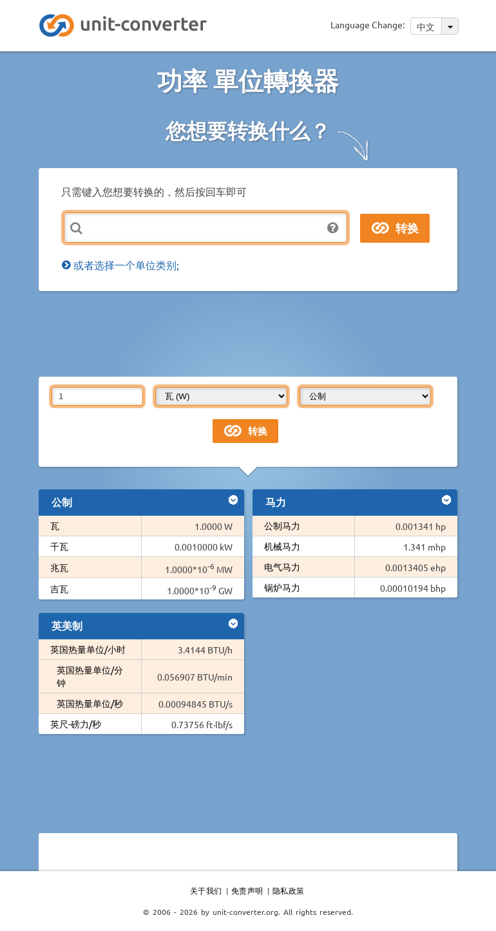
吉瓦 (59, 588)
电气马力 (282, 566)
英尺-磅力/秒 (75, 723)
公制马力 (282, 525)
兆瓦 (59, 567)
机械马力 (282, 546)
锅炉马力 (282, 587)
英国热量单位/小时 (88, 649)
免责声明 (247, 890)
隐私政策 (288, 890)
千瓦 (59, 546)
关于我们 (206, 890)
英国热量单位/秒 (90, 703)
